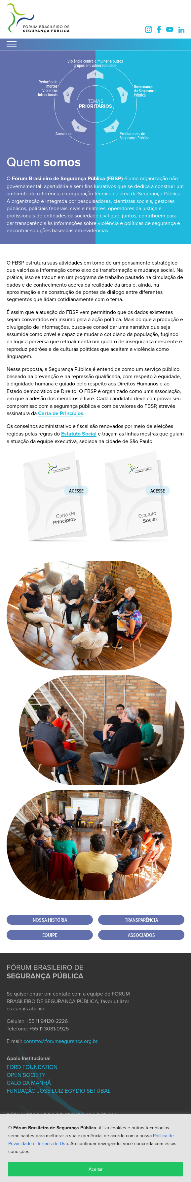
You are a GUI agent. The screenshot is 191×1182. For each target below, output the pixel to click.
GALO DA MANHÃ (29, 1083)
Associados (141, 935)
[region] (95, 1148)
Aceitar (96, 1169)
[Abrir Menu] (12, 44)
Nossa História (50, 919)
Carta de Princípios (60, 413)
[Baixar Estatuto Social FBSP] (136, 540)
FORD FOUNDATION (32, 1067)
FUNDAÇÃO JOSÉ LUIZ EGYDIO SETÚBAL (59, 1091)
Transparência (141, 919)
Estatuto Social (78, 433)
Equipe (49, 935)
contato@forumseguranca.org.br (60, 1041)
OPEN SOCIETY (26, 1075)
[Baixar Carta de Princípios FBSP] (54, 540)
